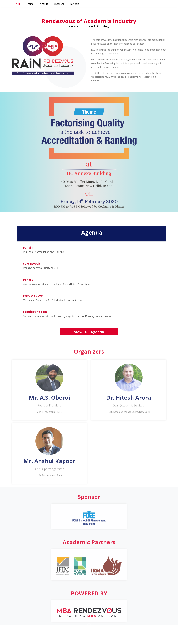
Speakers (59, 3)
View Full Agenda (89, 332)
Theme (29, 3)
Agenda (44, 3)
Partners (74, 3)
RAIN (17, 3)
